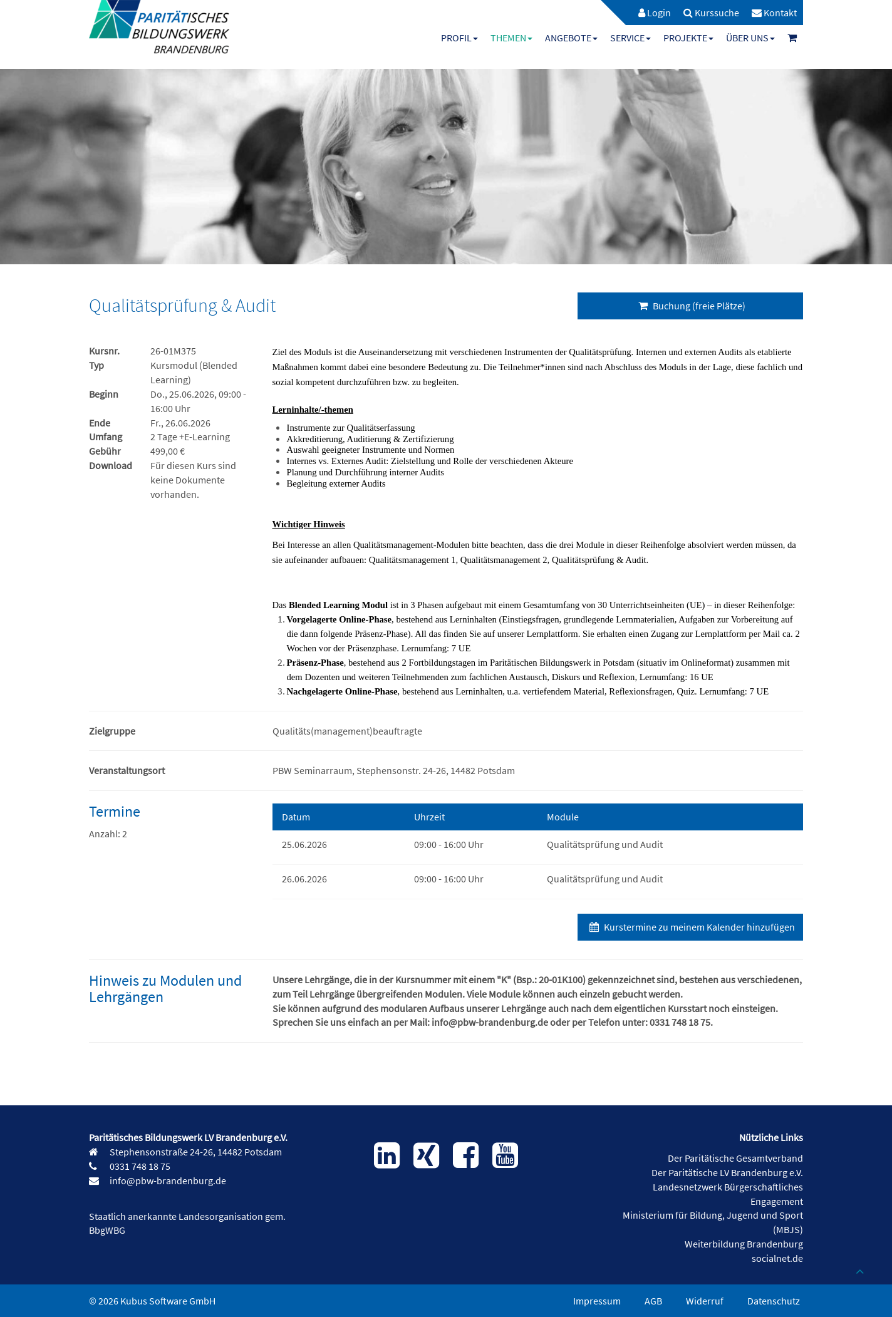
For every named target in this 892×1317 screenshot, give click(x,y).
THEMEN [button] (511, 37)
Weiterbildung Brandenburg (744, 1243)
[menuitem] (648, 12)
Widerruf (704, 1300)
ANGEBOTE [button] (571, 37)
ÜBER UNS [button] (750, 37)
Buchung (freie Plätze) (690, 305)
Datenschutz (773, 1300)
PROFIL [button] (459, 37)
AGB (653, 1300)
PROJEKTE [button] (688, 37)
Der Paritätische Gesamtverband (735, 1158)
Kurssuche (711, 12)
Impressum (597, 1300)
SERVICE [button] (630, 37)
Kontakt (774, 12)
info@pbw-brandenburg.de (167, 1180)
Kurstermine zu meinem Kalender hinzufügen (690, 927)
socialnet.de (777, 1258)
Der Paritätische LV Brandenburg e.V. (727, 1172)
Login (654, 12)
